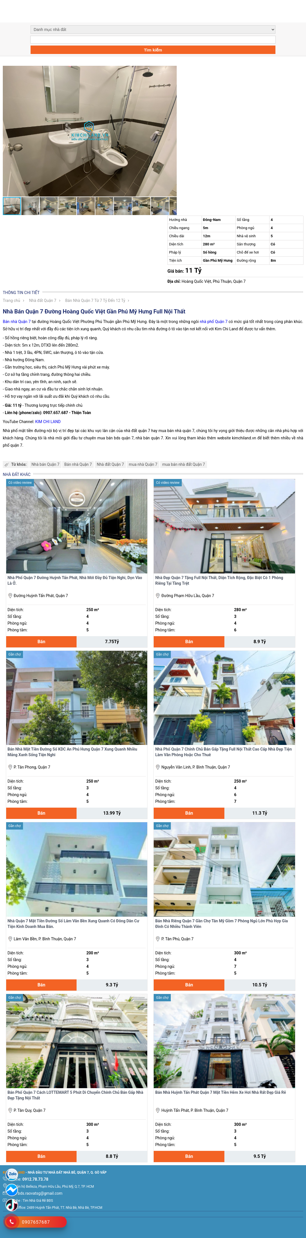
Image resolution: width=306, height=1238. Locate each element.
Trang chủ (11, 300)
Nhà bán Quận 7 (45, 464)
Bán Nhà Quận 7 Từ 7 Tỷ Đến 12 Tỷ (95, 300)
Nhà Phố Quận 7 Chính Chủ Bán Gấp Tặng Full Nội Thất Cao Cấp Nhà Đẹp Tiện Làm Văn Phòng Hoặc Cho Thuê (223, 752)
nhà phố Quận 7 (213, 321)
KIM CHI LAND (48, 421)
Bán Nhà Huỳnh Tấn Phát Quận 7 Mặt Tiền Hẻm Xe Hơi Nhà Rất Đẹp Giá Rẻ (220, 1092)
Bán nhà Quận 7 (17, 321)
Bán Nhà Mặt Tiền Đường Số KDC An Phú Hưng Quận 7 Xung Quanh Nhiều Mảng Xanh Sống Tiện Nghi (72, 752)
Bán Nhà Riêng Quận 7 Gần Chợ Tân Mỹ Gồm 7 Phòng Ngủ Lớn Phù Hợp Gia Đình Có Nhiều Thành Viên (221, 924)
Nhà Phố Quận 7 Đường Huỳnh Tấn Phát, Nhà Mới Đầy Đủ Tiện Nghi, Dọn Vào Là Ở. (75, 580)
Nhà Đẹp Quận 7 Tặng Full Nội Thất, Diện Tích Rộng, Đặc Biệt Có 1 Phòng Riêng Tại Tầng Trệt (219, 580)
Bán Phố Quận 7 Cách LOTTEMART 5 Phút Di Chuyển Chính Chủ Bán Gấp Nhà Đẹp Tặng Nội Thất (75, 1095)
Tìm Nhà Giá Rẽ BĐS (38, 1201)
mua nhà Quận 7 (143, 464)
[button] (171, 70)
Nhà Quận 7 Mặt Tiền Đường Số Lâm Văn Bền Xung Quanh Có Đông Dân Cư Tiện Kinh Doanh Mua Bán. (73, 924)
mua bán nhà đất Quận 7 (183, 464)
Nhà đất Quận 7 (42, 300)
